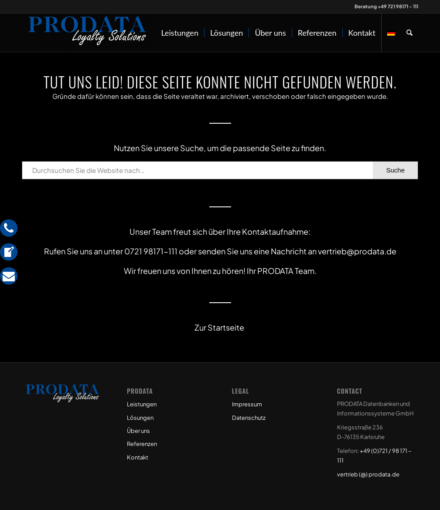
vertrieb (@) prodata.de (368, 474)
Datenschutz (249, 417)
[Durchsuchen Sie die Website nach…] (220, 170)
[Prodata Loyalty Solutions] (87, 33)
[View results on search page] (395, 170)
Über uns (138, 430)
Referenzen (142, 443)
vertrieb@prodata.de (357, 251)
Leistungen (142, 404)
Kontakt (137, 457)
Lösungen (140, 417)
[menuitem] (179, 33)
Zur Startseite (220, 327)
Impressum (247, 404)
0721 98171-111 (150, 251)
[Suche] (409, 33)
